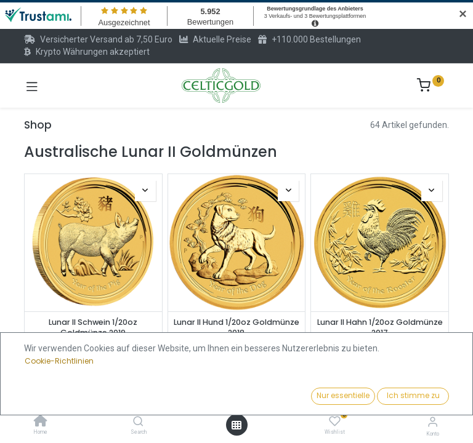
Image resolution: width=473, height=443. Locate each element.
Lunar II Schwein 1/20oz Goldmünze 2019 (93, 327)
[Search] (138, 422)
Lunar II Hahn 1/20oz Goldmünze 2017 (380, 327)
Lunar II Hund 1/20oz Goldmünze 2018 (236, 327)
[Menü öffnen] (236, 425)
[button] (363, 397)
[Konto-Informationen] (433, 422)
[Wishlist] (335, 421)
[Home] (40, 422)
